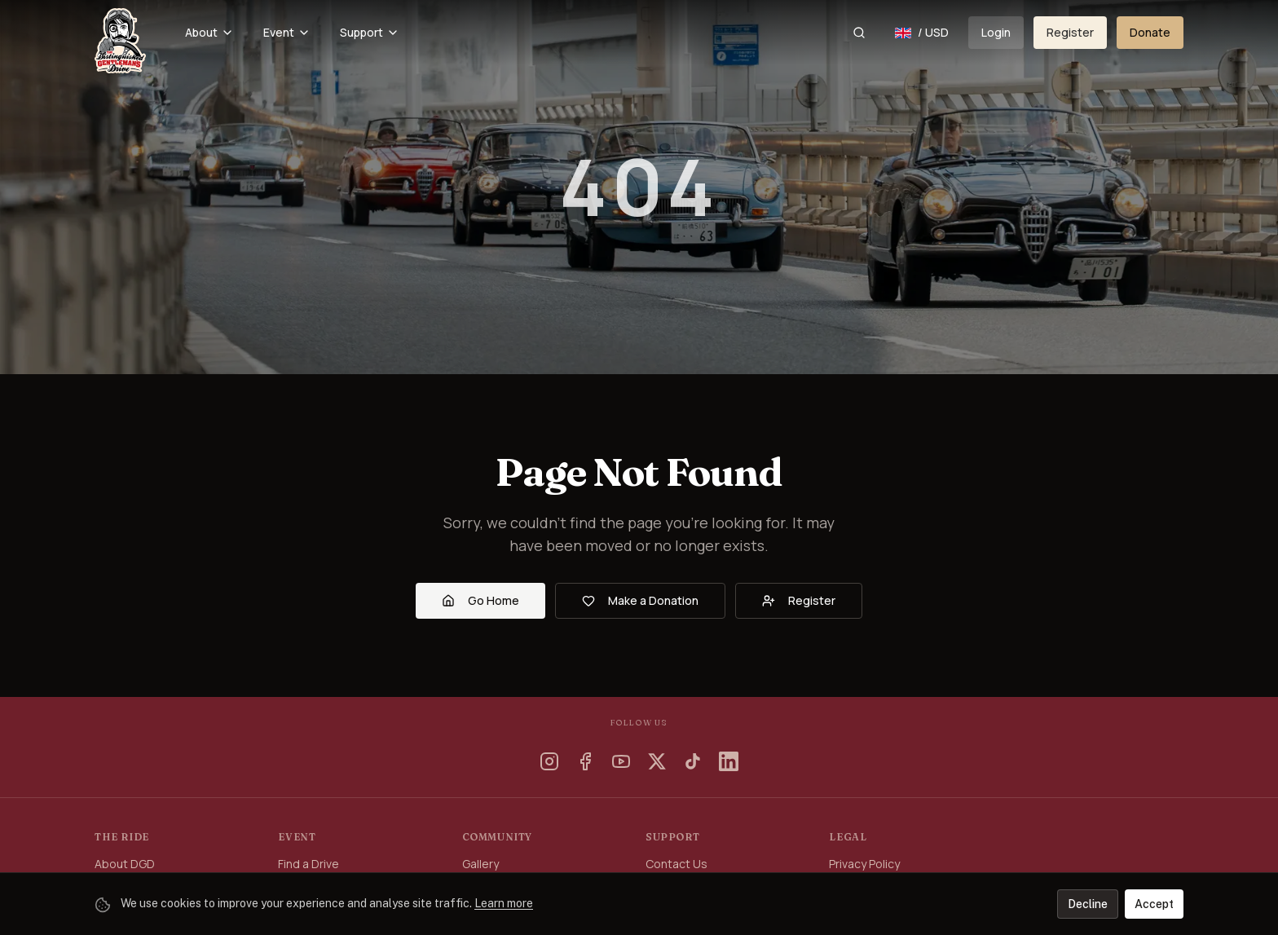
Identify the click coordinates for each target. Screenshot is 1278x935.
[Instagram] (549, 761)
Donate (1150, 32)
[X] (657, 761)
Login (996, 32)
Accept (1154, 904)
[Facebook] (585, 761)
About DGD (125, 863)
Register (1070, 32)
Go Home (480, 600)
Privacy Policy (864, 863)
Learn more (503, 903)
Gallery (480, 863)
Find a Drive (308, 863)
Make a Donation (640, 600)
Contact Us (676, 863)
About (209, 32)
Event (287, 32)
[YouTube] (621, 761)
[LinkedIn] (728, 761)
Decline (1088, 904)
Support (369, 32)
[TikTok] (693, 761)
